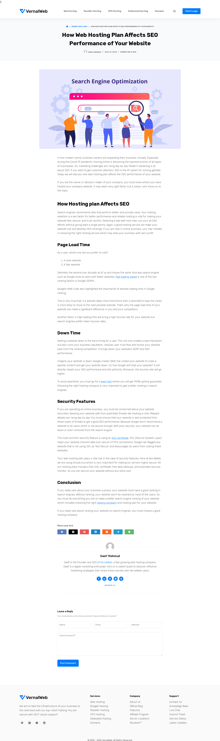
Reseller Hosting (92, 11)
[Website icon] (110, 579)
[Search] (174, 11)
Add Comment (67, 635)
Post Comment (68, 663)
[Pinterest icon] (121, 579)
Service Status (177, 718)
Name (62, 625)
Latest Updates (178, 722)
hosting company (107, 502)
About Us (135, 701)
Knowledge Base (178, 706)
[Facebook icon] (99, 579)
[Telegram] (118, 531)
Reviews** (136, 722)
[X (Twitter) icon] (116, 579)
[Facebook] (62, 531)
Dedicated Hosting (138, 11)
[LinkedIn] (95, 531)
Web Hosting (70, 11)
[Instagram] (37, 723)
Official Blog (136, 706)
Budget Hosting (99, 706)
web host (106, 381)
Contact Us (175, 701)
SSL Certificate (120, 438)
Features (135, 710)
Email (98, 625)
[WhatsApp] (129, 531)
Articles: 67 (110, 585)
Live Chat (174, 710)
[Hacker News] (106, 531)
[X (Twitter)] (73, 531)
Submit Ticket (177, 714)
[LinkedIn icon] (104, 579)
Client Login (191, 11)
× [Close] (0, 2)
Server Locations (139, 718)
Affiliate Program (139, 714)
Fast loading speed (126, 276)
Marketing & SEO (128, 52)
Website (135, 625)
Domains (159, 11)
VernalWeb (106, 562)
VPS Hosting (114, 11)
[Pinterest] (84, 531)
